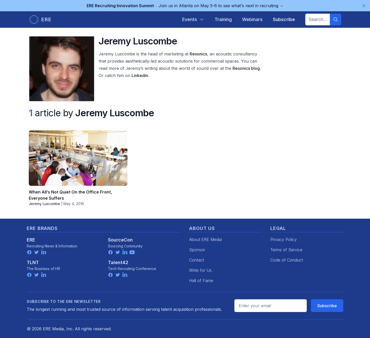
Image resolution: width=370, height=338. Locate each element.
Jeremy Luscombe (44, 203)
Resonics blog (246, 68)
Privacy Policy (283, 239)
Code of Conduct (286, 260)
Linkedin (140, 75)
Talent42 (118, 262)
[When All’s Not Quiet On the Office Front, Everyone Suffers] (78, 158)
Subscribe (327, 305)
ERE (31, 240)
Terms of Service (286, 249)
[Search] (335, 19)
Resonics (198, 53)
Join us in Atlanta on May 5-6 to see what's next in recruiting (185, 5)
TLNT (33, 262)
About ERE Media (205, 239)
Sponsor (197, 249)
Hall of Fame (201, 280)
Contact (196, 260)
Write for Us (200, 270)
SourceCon (120, 240)
